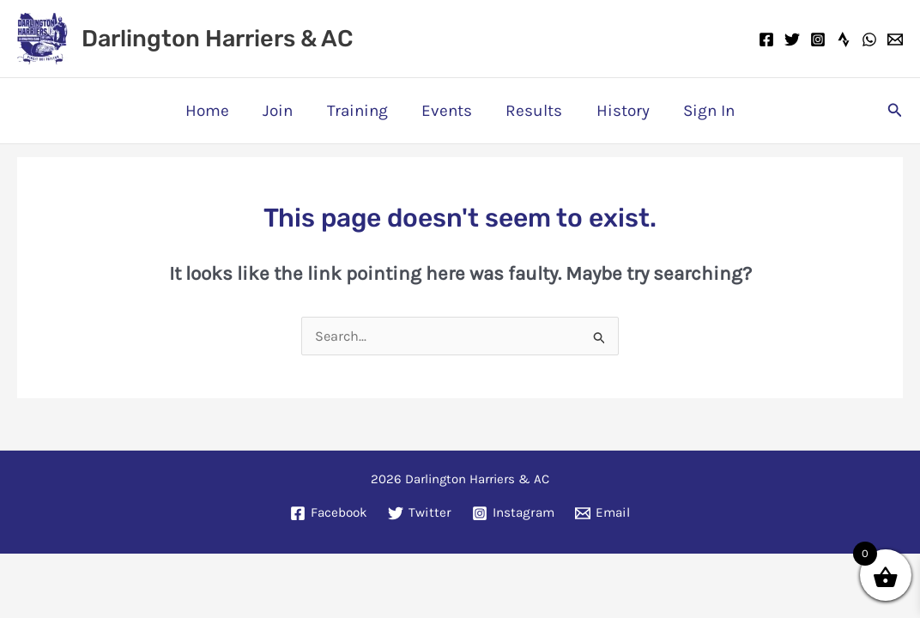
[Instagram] (818, 39)
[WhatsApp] (869, 39)
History (620, 110)
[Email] (895, 39)
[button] (895, 111)
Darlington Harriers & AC (217, 38)
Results (533, 110)
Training (358, 110)
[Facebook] (766, 39)
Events (446, 110)
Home (211, 110)
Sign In (705, 110)
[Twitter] (792, 39)
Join (280, 110)
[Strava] (843, 39)
